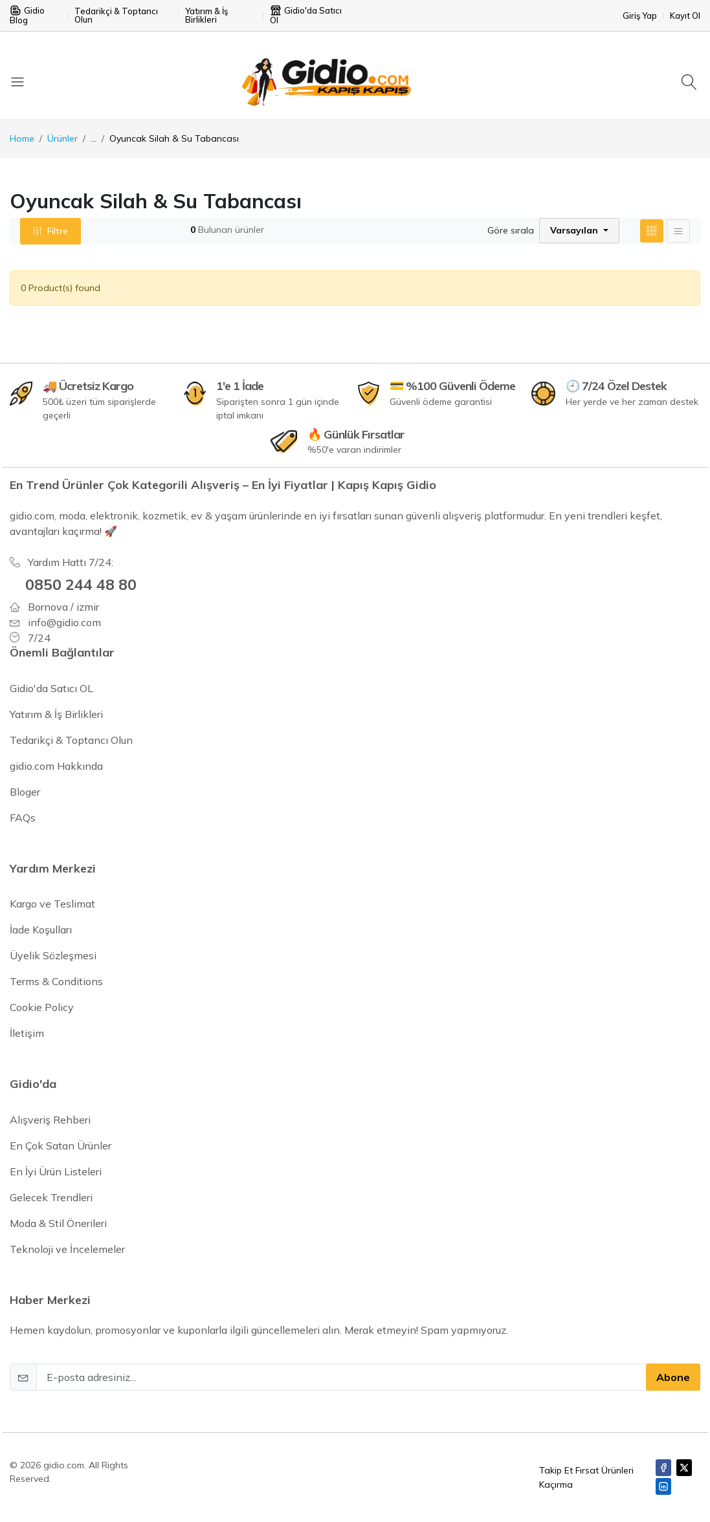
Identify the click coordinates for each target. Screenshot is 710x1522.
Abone (673, 1377)
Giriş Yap (640, 16)
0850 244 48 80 (81, 584)
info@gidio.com (64, 621)
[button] (579, 230)
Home (22, 138)
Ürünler (62, 138)
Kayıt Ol (685, 16)
